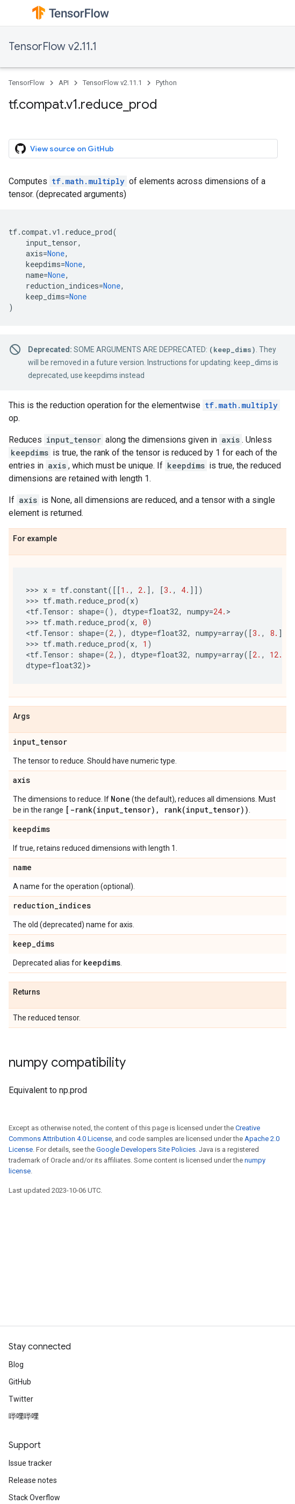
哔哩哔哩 (24, 1416)
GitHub (20, 1381)
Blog (16, 1364)
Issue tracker (30, 1463)
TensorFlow (27, 83)
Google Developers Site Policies (146, 1149)
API (64, 83)
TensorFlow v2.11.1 (53, 46)
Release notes (33, 1480)
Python (166, 83)
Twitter (21, 1399)
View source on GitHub (64, 148)
